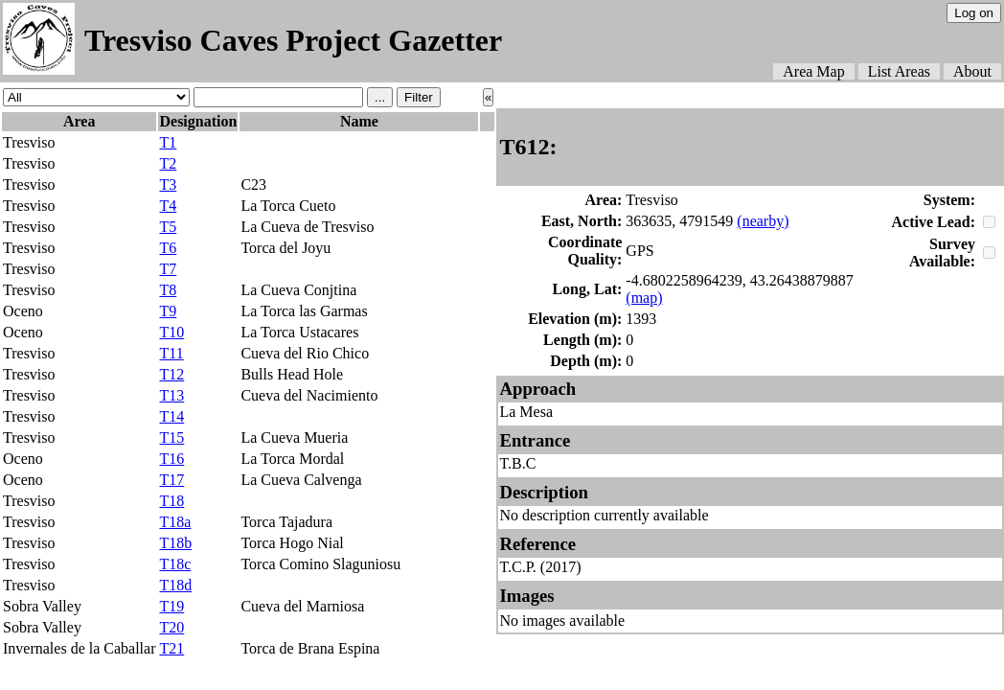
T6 (167, 248)
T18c (175, 564)
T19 (171, 606)
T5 (167, 226)
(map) (644, 297)
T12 (171, 374)
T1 (167, 142)
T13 (171, 395)
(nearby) (762, 221)
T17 (171, 480)
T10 (171, 332)
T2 (167, 163)
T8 (167, 290)
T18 (171, 501)
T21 (171, 648)
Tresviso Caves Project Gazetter (293, 40)
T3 (167, 184)
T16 (171, 458)
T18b (175, 543)
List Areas (899, 71)
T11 (171, 353)
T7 (167, 269)
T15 (171, 437)
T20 (171, 627)
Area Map (813, 71)
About (972, 71)
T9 (167, 311)
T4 (167, 205)
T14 (171, 416)
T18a (175, 522)
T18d (175, 585)
